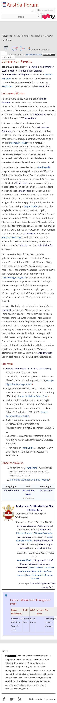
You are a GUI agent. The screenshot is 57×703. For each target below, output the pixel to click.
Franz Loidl (27, 447)
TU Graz (48, 16)
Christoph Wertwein (43, 533)
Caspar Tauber (31, 206)
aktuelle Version (34, 54)
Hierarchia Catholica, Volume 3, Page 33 (29, 479)
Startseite (4, 4)
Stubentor (23, 245)
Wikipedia (9, 659)
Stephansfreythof (18, 142)
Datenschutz (35, 699)
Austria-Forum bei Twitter (11, 699)
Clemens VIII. (39, 114)
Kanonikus (25, 70)
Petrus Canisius (24, 536)
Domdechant (8, 74)
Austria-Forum (23, 4)
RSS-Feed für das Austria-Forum (19, 699)
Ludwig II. (6, 309)
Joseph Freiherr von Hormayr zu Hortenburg (28, 368)
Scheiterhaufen (45, 245)
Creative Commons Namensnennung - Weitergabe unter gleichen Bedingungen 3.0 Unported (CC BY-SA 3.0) (25, 667)
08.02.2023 (46, 659)
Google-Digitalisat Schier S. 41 (32, 396)
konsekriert (31, 118)
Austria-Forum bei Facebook (4, 699)
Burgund (32, 66)
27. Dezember (47, 66)
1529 (4, 70)
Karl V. (42, 86)
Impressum (49, 699)
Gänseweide (30, 233)
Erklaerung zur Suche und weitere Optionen (44, 11)
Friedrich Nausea (24, 533)
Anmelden (8, 57)
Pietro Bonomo (11, 490)
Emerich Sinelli (36, 567)
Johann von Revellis (27, 529)
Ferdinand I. (8, 86)
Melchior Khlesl (44, 547)
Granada (38, 70)
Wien (12, 70)
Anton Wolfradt (24, 560)
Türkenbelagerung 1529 (14, 277)
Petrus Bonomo (44, 525)
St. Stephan (23, 74)
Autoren (8, 663)
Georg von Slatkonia (26, 525)
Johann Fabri (24, 190)
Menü (21, 16)
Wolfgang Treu (45, 352)
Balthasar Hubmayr (11, 237)
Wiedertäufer (22, 182)
